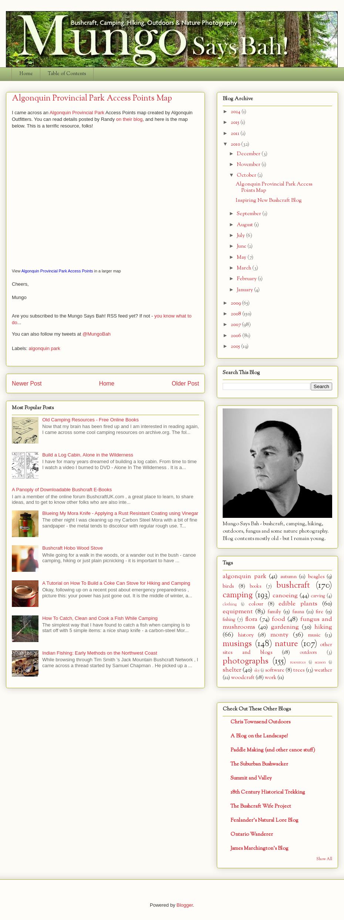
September (249, 213)
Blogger (184, 905)
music (314, 635)
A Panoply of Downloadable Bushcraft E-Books (62, 489)
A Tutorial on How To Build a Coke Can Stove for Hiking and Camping (116, 583)
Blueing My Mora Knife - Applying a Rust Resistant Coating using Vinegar (120, 513)
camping (238, 595)
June (242, 246)
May (242, 257)
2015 (235, 122)
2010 (236, 144)
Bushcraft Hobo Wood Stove (72, 548)
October (247, 175)
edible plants (298, 604)
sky (257, 670)
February (247, 278)
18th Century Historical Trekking (267, 792)
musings (237, 644)
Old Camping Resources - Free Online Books (90, 419)
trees (298, 670)
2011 (235, 133)
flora (251, 619)
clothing (230, 604)
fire (319, 611)
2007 (236, 324)
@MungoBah (96, 334)
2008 (236, 314)
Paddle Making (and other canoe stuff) (272, 750)
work (270, 677)
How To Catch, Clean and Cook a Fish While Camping (100, 618)
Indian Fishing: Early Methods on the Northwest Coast (99, 653)
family (274, 611)
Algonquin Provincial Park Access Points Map (274, 187)
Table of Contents (67, 74)
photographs (246, 661)
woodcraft (242, 677)
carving (318, 596)
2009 (236, 303)
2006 (236, 335)
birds (228, 586)
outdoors (308, 652)
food (278, 619)
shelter (232, 670)
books (255, 586)
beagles (316, 576)
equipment (238, 611)
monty (279, 635)
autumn (288, 576)
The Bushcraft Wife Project (260, 806)
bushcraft (293, 585)
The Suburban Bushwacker (259, 764)
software (274, 670)
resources (298, 662)
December (249, 153)
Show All (324, 859)
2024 (236, 111)
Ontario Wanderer (251, 834)
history (246, 635)
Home (26, 74)
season (320, 662)
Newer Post (27, 383)
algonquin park (44, 348)
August (245, 224)
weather (323, 670)
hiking (323, 627)
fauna (298, 611)
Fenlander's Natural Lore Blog (264, 820)
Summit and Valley (251, 778)
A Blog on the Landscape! (259, 736)
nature (286, 644)
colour (256, 604)
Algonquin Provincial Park (77, 112)
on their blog (129, 119)
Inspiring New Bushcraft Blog (269, 200)
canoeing (285, 595)
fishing (229, 620)
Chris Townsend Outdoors (260, 722)
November (249, 164)
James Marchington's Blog (259, 848)
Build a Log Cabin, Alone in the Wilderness (87, 455)
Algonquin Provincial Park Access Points (57, 271)
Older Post (185, 383)
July (241, 235)
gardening (285, 627)
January (245, 289)
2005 (236, 346)
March (244, 268)
